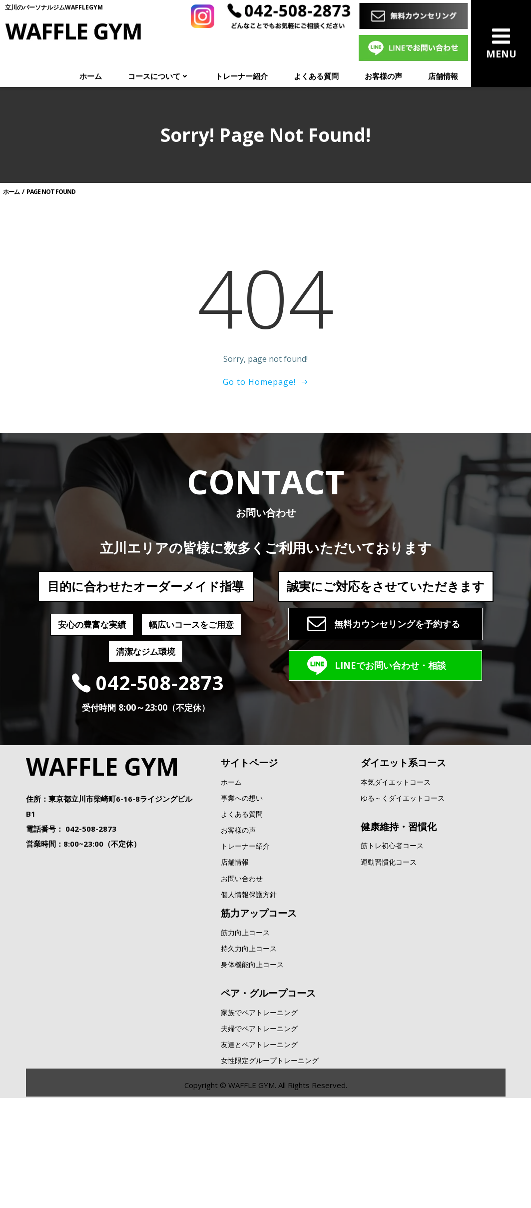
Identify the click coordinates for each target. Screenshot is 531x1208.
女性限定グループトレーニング (270, 1150)
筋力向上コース (245, 1022)
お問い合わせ (242, 968)
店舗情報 (443, 76)
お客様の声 (383, 76)
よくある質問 (316, 76)
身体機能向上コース (252, 1054)
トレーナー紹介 (241, 76)
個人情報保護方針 (249, 984)
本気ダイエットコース (396, 871)
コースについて (158, 76)
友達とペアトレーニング (259, 1134)
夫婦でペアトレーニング (259, 1118)
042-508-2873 (90, 918)
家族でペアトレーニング (259, 1102)
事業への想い (242, 887)
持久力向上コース (249, 1038)
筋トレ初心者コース (392, 935)
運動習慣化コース (389, 951)
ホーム (90, 76)
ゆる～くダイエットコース (403, 887)
